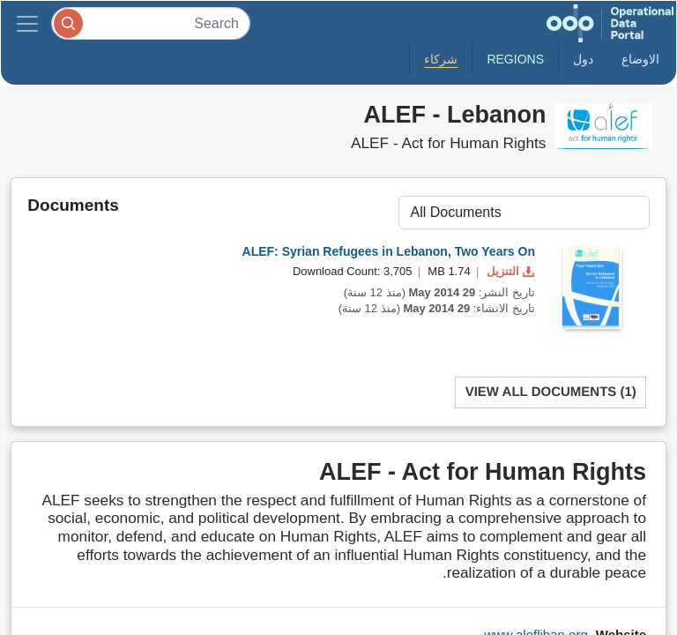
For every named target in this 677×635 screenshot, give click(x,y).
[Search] (150, 23)
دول (583, 59)
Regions (515, 59)
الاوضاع (640, 59)
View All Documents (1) (550, 392)
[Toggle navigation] (27, 23)
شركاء (441, 59)
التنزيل (508, 271)
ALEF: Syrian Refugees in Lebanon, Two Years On (388, 251)
